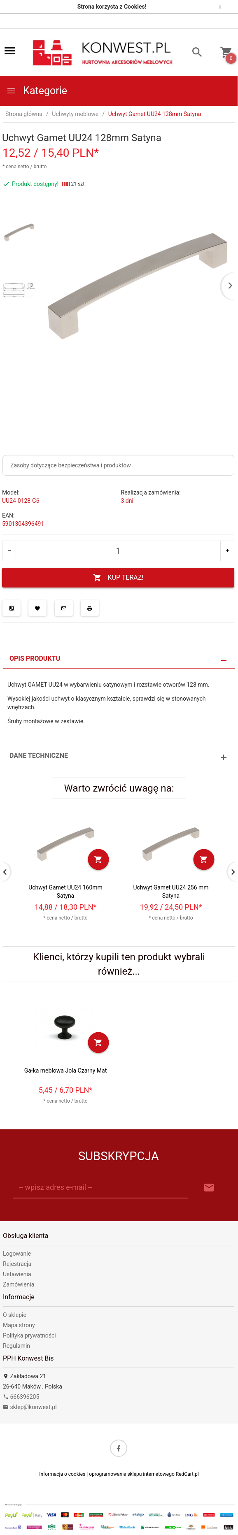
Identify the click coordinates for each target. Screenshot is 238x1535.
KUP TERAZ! (118, 578)
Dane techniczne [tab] (38, 755)
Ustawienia (17, 1274)
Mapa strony (19, 1325)
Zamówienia (18, 1284)
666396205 (21, 1396)
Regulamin (16, 1345)
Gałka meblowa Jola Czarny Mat (65, 1070)
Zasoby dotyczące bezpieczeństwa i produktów (70, 465)
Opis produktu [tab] (34, 658)
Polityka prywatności (29, 1335)
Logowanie (17, 1253)
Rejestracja (17, 1264)
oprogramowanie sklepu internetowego (132, 1474)
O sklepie (14, 1315)
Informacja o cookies (62, 1474)
